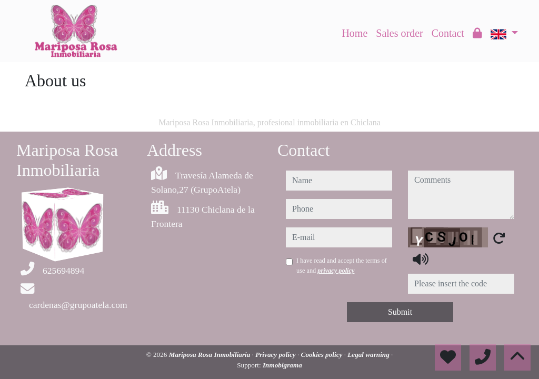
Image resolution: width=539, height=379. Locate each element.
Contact (448, 33)
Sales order (399, 33)
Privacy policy (276, 354)
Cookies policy (322, 354)
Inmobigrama (282, 365)
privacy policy (335, 270)
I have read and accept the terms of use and (341, 265)
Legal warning (369, 354)
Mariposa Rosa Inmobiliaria (210, 354)
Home (354, 33)
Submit (400, 311)
